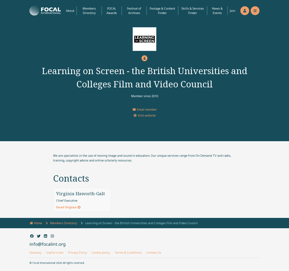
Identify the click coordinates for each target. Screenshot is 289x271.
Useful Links (55, 253)
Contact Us (153, 253)
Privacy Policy (77, 253)
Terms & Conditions (128, 253)
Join (232, 11)
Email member (144, 109)
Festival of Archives (134, 10)
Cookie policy (101, 253)
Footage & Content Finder (162, 10)
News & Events (217, 10)
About (70, 11)
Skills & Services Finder (192, 10)
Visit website (144, 115)
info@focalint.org (47, 244)
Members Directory (89, 10)
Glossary (35, 253)
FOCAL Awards (112, 10)
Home (35, 223)
